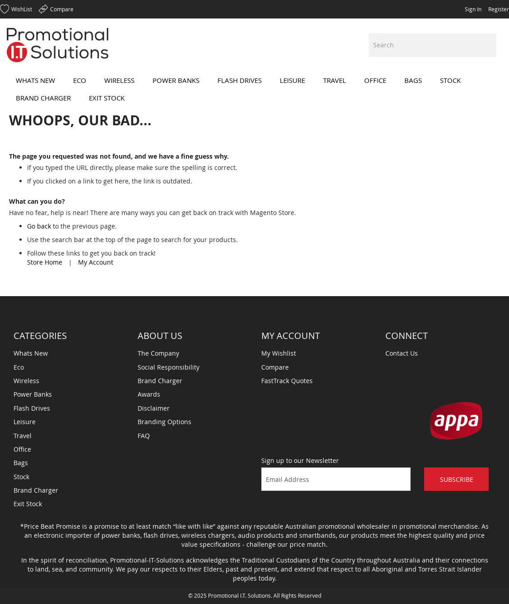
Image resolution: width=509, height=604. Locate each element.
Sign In (473, 9)
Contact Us (401, 353)
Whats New (31, 353)
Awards (149, 394)
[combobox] (432, 45)
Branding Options (164, 421)
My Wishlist (278, 353)
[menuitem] (35, 80)
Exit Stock (28, 503)
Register (498, 9)
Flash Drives (32, 408)
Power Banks (33, 394)
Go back (39, 226)
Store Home (44, 262)
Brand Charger (36, 490)
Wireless (26, 380)
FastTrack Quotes (287, 380)
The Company (158, 353)
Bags (21, 462)
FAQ (144, 435)
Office (22, 449)
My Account (95, 262)
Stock (21, 476)
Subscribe (456, 479)
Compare (275, 367)
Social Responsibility (168, 367)
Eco (19, 367)
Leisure (25, 421)
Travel (23, 435)
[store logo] (57, 45)
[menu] (254, 89)
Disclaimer (154, 408)
